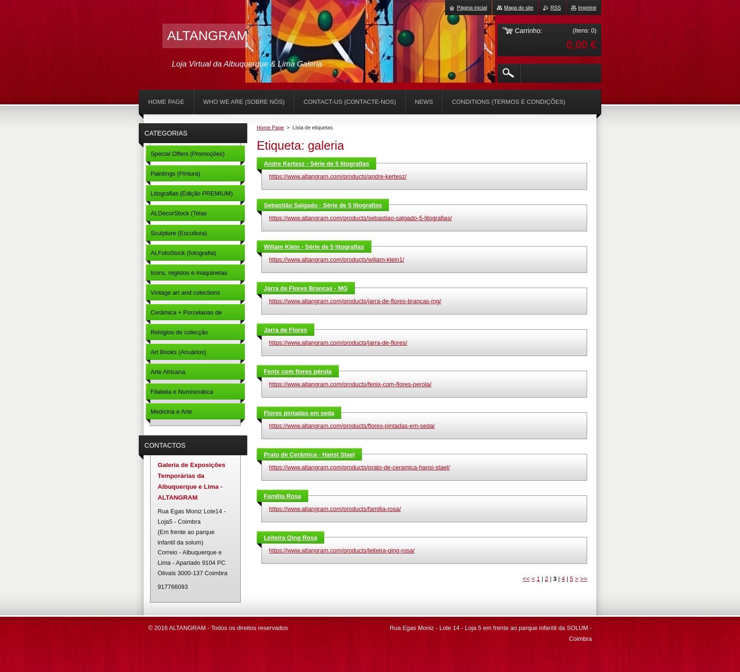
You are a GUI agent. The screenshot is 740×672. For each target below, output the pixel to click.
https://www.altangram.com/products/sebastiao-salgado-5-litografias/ (360, 217)
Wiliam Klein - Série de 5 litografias (314, 246)
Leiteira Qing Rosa (290, 537)
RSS (555, 7)
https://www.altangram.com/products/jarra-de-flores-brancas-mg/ (355, 301)
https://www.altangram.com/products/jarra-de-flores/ (338, 342)
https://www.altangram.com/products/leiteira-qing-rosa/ (342, 550)
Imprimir (587, 7)
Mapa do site (518, 7)
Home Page (270, 127)
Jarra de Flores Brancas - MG (306, 288)
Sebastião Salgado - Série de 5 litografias (323, 205)
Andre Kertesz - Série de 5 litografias (316, 163)
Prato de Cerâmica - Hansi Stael (309, 454)
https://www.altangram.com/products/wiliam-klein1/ (336, 259)
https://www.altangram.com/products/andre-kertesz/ (338, 176)
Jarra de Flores (285, 329)
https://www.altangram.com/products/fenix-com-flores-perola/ (350, 384)
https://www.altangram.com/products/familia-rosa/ (335, 508)
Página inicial (472, 7)
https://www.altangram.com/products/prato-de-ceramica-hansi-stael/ (359, 467)
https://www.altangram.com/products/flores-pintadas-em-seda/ (352, 425)
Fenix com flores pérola (298, 371)
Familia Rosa (282, 496)
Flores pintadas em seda (299, 413)
